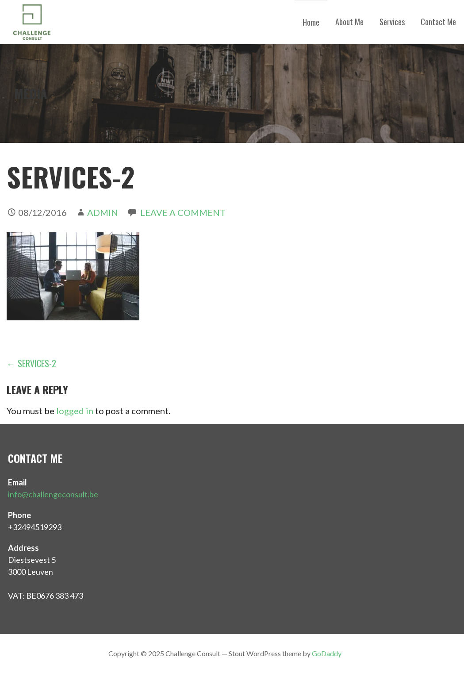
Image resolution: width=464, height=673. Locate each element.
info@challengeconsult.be (53, 494)
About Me (349, 21)
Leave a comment (183, 212)
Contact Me (438, 21)
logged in (74, 410)
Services (392, 21)
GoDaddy (326, 653)
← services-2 (31, 363)
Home (311, 22)
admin (102, 212)
